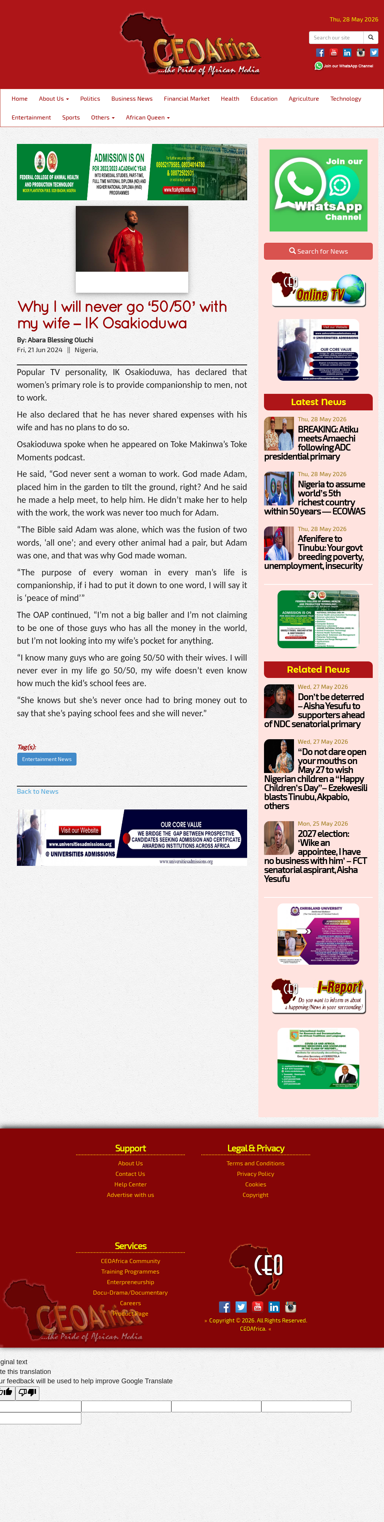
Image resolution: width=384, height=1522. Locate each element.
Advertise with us (130, 1194)
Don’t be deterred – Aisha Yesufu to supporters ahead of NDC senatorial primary (314, 710)
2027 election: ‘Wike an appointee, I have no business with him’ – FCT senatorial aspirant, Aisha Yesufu (315, 856)
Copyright (255, 1194)
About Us (54, 98)
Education (264, 98)
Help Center (130, 1184)
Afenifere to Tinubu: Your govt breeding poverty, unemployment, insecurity (313, 552)
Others (103, 117)
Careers (130, 1302)
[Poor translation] (27, 1393)
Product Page (130, 1313)
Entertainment (31, 117)
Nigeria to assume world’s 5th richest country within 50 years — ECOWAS (314, 497)
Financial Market (187, 98)
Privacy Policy (255, 1173)
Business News (132, 98)
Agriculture (304, 98)
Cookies (255, 1184)
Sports (71, 117)
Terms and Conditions (255, 1162)
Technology (345, 98)
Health (230, 98)
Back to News (37, 791)
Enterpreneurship (130, 1281)
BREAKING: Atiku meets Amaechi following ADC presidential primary (311, 442)
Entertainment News (47, 759)
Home (20, 98)
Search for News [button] (318, 251)
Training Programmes (130, 1271)
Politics (90, 98)
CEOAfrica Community (130, 1260)
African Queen (148, 117)
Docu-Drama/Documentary (130, 1292)
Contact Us (130, 1173)
